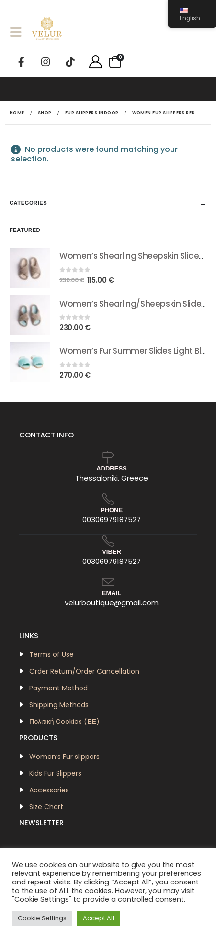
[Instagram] (45, 62)
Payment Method (58, 688)
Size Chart (46, 807)
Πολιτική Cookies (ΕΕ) (64, 721)
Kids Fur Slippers (55, 773)
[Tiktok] (70, 62)
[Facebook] (21, 62)
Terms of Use (51, 654)
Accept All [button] (98, 918)
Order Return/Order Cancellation (84, 671)
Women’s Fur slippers (64, 756)
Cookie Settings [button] (42, 918)
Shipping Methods (59, 705)
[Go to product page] (30, 268)
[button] (19, 32)
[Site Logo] (47, 31)
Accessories (49, 790)
